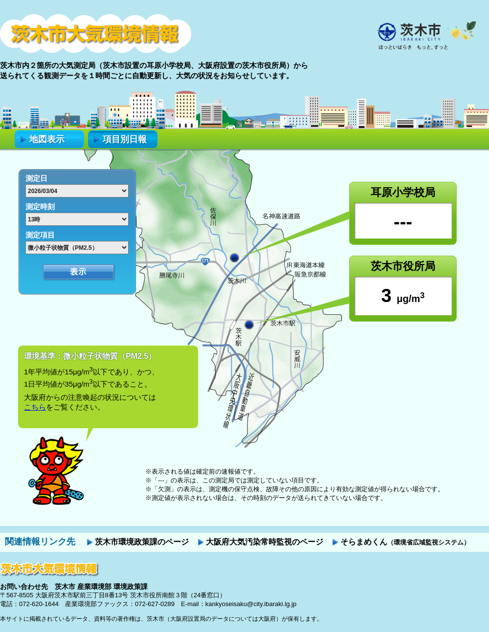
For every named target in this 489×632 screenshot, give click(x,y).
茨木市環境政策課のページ (142, 542)
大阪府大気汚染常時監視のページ (264, 542)
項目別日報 (125, 139)
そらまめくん (405, 542)
